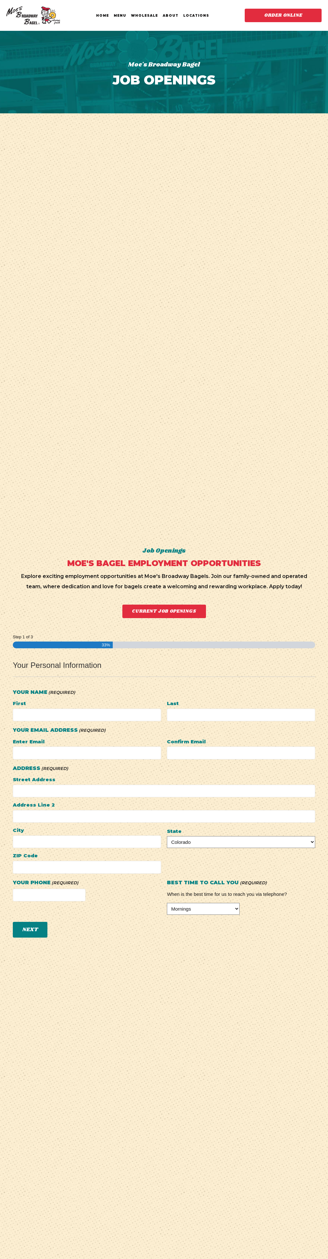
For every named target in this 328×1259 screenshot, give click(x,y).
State (174, 831)
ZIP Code (25, 855)
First (19, 703)
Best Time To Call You (216, 882)
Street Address (34, 779)
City (18, 830)
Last (173, 703)
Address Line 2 (34, 805)
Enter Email (29, 742)
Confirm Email (186, 742)
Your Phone (45, 882)
